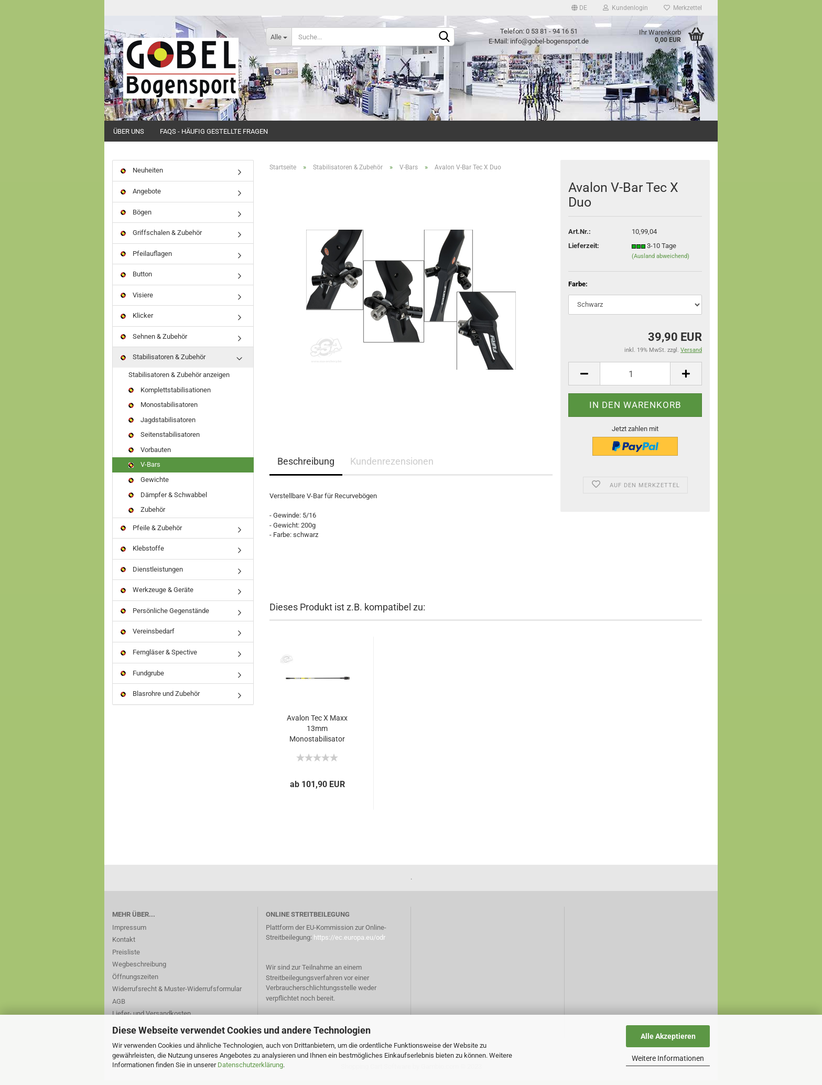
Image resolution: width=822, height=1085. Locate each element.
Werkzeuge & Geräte (157, 595)
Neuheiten (142, 175)
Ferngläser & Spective (159, 657)
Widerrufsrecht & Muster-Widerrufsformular (177, 994)
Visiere (137, 300)
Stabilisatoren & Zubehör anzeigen (179, 380)
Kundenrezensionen (392, 466)
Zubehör (146, 515)
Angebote (141, 196)
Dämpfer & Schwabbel (167, 499)
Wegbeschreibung (139, 969)
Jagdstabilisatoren (162, 424)
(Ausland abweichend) (660, 261)
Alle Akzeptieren (668, 1036)
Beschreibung (305, 466)
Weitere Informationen (668, 1058)
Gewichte (148, 485)
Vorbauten (149, 454)
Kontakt (123, 945)
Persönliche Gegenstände (165, 616)
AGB (118, 1006)
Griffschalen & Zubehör (161, 238)
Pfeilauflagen (146, 258)
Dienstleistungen (152, 574)
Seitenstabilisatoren (164, 440)
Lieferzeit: (583, 251)
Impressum (129, 932)
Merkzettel (683, 8)
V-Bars (144, 470)
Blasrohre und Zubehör (160, 699)
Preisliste (126, 957)
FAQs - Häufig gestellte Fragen (214, 131)
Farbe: (578, 289)
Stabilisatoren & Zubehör (163, 362)
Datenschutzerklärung (250, 1065)
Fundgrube (142, 678)
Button (136, 279)
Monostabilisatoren (163, 410)
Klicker (137, 321)
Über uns (128, 131)
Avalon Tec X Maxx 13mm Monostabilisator (317, 733)
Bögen (136, 217)
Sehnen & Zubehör (154, 342)
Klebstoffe (142, 553)
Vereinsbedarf (148, 636)
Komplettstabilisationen (169, 395)
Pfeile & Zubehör (151, 532)
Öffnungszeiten (135, 981)
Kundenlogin (625, 8)
